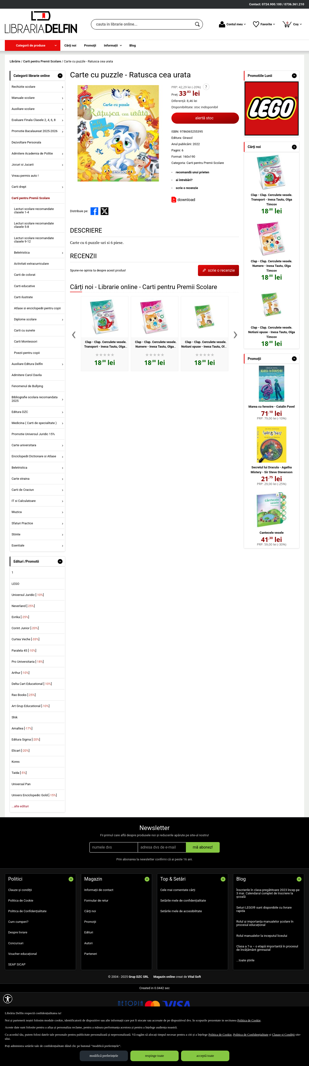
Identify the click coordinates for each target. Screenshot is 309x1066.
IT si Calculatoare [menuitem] (24, 536)
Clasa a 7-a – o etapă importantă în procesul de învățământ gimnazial (267, 982)
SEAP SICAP (16, 999)
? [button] (206, 121)
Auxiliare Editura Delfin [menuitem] (27, 398)
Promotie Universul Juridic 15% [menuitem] (33, 469)
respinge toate (154, 1056)
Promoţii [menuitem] (90, 45)
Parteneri (90, 988)
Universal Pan (21, 819)
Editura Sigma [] (26, 774)
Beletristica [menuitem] (22, 287)
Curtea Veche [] (25, 674)
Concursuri (15, 978)
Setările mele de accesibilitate (181, 946)
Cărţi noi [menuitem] (70, 45)
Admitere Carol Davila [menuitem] (27, 410)
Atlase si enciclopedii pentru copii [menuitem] (37, 343)
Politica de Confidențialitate (27, 946)
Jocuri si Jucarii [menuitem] (23, 199)
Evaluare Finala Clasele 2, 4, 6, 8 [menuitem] (34, 155)
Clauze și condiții (20, 924)
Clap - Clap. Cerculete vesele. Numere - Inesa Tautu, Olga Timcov (155, 381)
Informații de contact (98, 924)
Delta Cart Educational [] (32, 718)
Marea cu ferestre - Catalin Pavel (271, 441)
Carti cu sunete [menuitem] (24, 365)
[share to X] (104, 246)
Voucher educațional (22, 988)
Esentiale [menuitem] (18, 580)
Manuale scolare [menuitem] (23, 132)
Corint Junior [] (25, 663)
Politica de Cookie (20, 935)
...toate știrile (245, 995)
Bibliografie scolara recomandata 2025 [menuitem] (35, 433)
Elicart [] (20, 785)
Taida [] (19, 808)
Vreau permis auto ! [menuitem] (25, 210)
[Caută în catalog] (197, 24)
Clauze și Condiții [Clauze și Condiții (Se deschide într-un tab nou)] (283, 1034)
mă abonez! (203, 882)
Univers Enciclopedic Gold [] (34, 830)
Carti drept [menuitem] (19, 221)
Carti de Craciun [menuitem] (23, 524)
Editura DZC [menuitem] (20, 446)
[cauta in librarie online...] (141, 24)
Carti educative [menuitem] (24, 321)
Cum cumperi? (18, 956)
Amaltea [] (22, 763)
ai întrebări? (184, 215)
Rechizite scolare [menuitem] (23, 121)
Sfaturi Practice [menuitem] (22, 558)
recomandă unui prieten (192, 207)
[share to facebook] (94, 246)
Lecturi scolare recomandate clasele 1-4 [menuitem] (34, 245)
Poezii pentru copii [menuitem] (27, 387)
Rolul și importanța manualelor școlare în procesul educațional (264, 957)
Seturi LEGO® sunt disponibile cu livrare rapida (264, 943)
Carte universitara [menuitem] (24, 480)
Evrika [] (20, 652)
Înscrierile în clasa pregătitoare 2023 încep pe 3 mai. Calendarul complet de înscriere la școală (268, 928)
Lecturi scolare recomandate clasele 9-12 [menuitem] (34, 274)
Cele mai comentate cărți (177, 924)
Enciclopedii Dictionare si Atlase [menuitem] (34, 491)
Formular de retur (96, 935)
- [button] (60, 110)
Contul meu (232, 24)
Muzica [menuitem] (17, 547)
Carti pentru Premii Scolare (205, 197)
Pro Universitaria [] (28, 696)
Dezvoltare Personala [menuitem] (26, 177)
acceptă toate (205, 1056)
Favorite (264, 24)
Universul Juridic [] (28, 629)
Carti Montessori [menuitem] (25, 376)
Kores (16, 796)
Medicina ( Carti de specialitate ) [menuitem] (34, 457)
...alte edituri (20, 841)
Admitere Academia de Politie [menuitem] (32, 188)
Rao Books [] (24, 730)
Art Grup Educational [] (30, 741)
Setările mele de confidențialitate (183, 935)
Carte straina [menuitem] (20, 513)
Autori (88, 978)
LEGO (15, 618)
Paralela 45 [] (24, 685)
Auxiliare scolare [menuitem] (23, 144)
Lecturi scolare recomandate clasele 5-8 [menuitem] (34, 259)
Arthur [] (20, 707)
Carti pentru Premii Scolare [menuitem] (31, 233)
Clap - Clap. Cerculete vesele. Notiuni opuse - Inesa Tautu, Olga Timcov (204, 381)
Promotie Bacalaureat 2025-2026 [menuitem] (34, 166)
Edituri (88, 967)
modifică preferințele (104, 1056)
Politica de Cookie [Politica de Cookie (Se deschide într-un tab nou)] (248, 1020)
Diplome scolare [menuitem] (25, 354)
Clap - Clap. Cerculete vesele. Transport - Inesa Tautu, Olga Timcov (105, 381)
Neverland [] (23, 640)
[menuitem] (32, 45)
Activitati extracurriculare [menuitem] (31, 298)
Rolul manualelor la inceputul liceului (261, 970)
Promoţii (90, 956)
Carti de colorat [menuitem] (24, 309)
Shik (15, 752)
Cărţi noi (90, 946)
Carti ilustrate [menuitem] (23, 332)
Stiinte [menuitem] (16, 569)
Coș (292, 24)
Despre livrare (17, 967)
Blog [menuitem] (132, 45)
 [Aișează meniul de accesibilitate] (7, 998)
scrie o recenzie (187, 222)
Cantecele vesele (271, 567)
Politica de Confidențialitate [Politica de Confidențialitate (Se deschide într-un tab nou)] (250, 1034)
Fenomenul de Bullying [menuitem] (27, 421)
